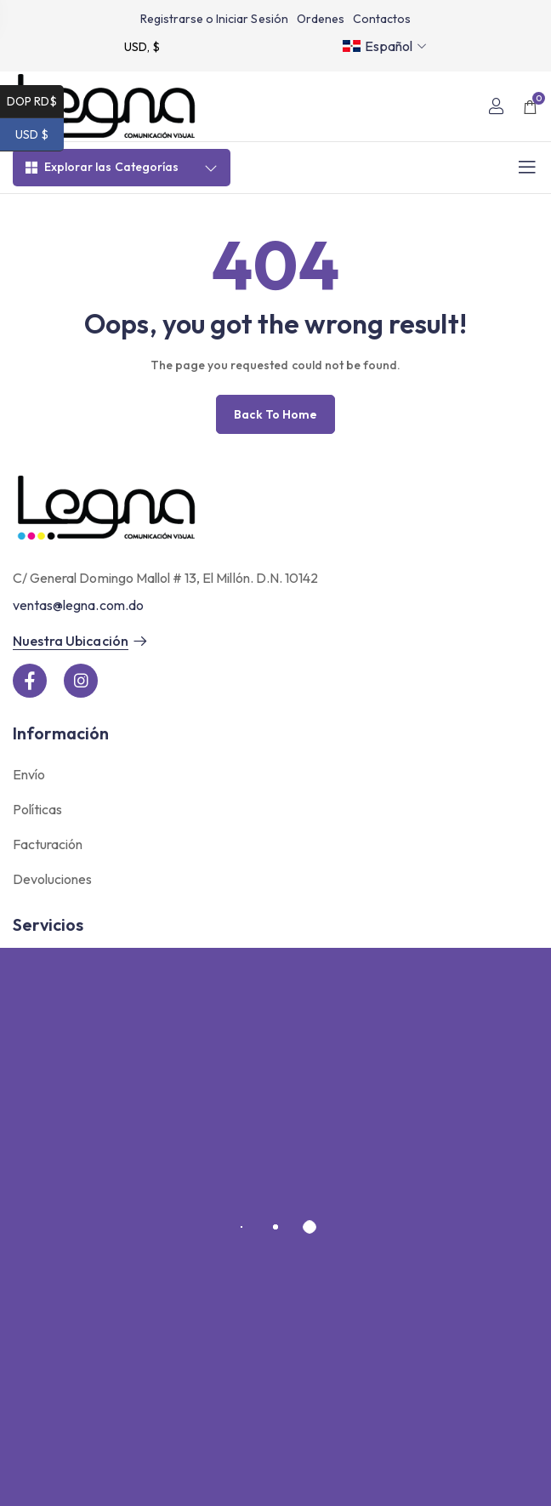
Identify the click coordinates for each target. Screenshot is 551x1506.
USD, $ (142, 46)
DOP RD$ (35, 101)
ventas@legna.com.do (78, 604)
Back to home (275, 414)
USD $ (39, 134)
